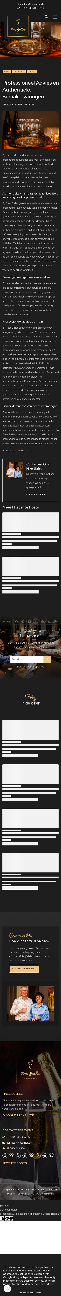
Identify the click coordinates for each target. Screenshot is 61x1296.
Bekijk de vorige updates (30, 666)
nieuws (32, 71)
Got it (40, 1292)
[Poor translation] (9, 1218)
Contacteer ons (23, 968)
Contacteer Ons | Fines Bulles (38, 466)
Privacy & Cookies (16, 1193)
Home (6, 71)
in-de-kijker (19, 71)
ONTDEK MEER (35, 494)
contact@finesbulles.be (19, 1142)
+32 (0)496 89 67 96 (18, 1137)
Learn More (26, 1292)
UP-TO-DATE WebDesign (40, 1193)
